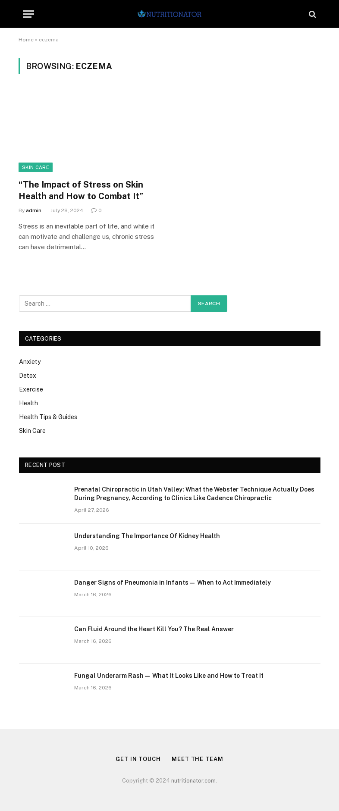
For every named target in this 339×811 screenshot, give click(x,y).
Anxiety (30, 361)
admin (33, 210)
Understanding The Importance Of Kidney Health (147, 535)
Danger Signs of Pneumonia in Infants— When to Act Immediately (172, 582)
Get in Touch (138, 759)
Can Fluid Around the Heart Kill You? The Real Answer (154, 629)
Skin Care (35, 167)
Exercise (31, 389)
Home (26, 40)
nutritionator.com (193, 780)
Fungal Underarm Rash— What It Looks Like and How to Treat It (169, 675)
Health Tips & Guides (48, 416)
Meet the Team (197, 759)
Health (28, 403)
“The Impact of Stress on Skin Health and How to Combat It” (81, 190)
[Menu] (28, 14)
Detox (27, 375)
